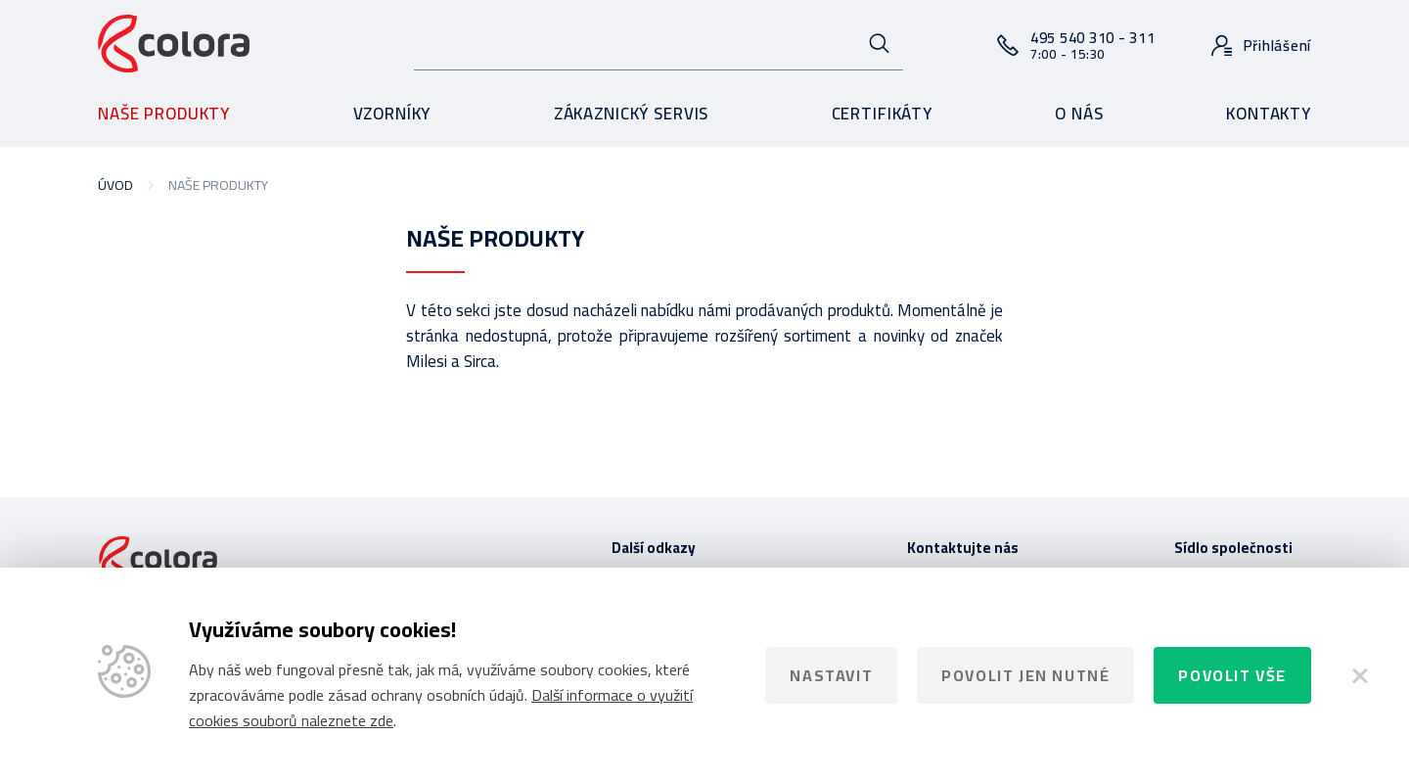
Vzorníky (392, 113)
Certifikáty (882, 113)
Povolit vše (1232, 675)
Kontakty (1268, 113)
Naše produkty (164, 113)
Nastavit (831, 675)
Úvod (115, 185)
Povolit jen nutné (1025, 675)
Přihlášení (1278, 45)
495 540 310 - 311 (1093, 44)
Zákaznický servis (631, 113)
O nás (1079, 113)
